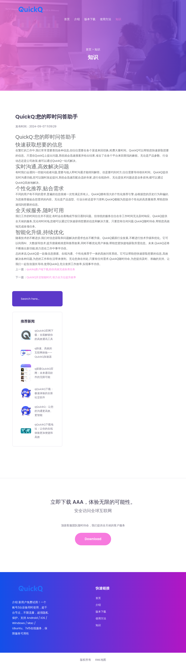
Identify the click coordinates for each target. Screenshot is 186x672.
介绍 (77, 19)
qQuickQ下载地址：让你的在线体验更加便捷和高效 (44, 435)
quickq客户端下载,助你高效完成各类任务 (52, 269)
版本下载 (89, 19)
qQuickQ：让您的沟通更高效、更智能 (43, 415)
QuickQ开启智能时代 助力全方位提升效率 (53, 277)
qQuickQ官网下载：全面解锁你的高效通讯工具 (44, 337)
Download (93, 543)
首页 (67, 19)
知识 (118, 19)
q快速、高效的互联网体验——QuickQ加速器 (44, 357)
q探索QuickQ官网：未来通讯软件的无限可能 (44, 377)
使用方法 (105, 19)
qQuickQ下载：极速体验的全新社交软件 (44, 397)
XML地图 (100, 664)
